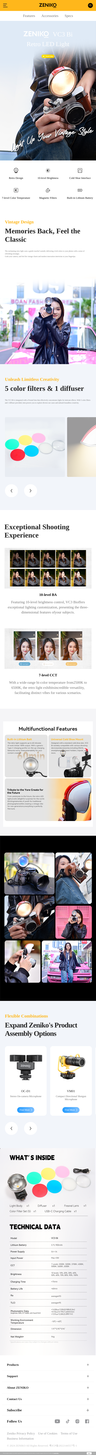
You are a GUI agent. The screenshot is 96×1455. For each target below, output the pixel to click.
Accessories (49, 16)
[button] (11, 490)
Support (12, 1376)
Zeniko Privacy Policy (21, 1433)
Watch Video (49, 56)
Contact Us (14, 1399)
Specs (69, 16)
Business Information (20, 1438)
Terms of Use (69, 1433)
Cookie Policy (56, 1453)
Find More (25, 1110)
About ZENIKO (18, 1387)
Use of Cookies (47, 1433)
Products (13, 1364)
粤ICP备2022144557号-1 (63, 1445)
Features (29, 16)
